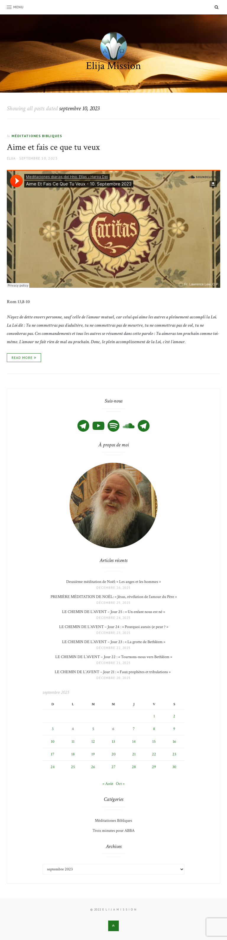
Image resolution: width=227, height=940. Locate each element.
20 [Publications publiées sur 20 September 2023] (113, 754)
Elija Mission (113, 66)
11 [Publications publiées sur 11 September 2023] (73, 741)
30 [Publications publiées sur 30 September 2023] (174, 767)
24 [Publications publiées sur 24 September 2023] (53, 767)
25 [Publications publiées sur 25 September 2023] (73, 767)
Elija (11, 158)
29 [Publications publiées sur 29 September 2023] (154, 767)
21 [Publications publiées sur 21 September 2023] (134, 754)
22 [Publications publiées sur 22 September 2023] (154, 754)
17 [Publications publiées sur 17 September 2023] (52, 754)
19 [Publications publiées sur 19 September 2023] (93, 754)
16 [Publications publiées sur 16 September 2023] (174, 741)
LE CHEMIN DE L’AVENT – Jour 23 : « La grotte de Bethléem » (113, 642)
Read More (22, 357)
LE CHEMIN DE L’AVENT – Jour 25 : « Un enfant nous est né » (113, 611)
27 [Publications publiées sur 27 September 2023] (113, 767)
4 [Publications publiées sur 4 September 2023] (73, 729)
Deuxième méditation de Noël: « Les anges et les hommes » (113, 581)
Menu (15, 7)
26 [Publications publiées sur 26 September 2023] (93, 767)
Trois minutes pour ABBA (113, 830)
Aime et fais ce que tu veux (53, 147)
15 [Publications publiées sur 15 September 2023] (154, 741)
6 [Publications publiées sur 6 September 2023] (113, 729)
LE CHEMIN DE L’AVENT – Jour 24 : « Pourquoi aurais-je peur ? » (113, 627)
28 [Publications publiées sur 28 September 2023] (134, 767)
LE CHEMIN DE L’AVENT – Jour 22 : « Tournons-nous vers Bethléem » (113, 657)
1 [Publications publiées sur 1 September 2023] (154, 716)
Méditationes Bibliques (37, 136)
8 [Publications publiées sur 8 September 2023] (154, 729)
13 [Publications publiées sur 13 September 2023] (113, 741)
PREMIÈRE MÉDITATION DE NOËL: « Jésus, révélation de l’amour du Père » (114, 596)
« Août (108, 783)
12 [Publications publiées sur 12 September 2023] (93, 741)
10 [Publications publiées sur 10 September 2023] (52, 741)
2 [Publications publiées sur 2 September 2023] (174, 716)
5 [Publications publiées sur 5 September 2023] (93, 729)
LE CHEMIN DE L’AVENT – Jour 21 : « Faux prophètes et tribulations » (113, 672)
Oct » (120, 783)
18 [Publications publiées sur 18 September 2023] (73, 754)
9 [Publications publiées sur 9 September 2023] (174, 729)
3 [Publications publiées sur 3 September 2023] (52, 729)
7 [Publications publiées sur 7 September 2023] (134, 729)
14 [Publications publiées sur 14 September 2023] (134, 741)
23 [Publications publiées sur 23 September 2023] (174, 754)
